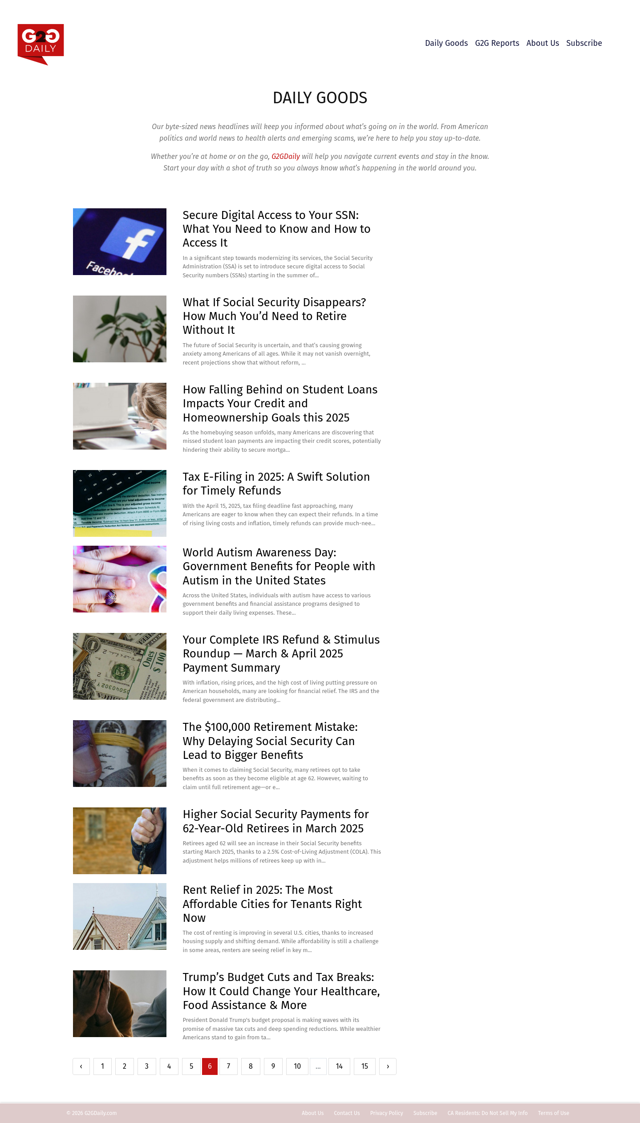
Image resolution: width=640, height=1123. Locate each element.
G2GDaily (286, 156)
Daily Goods (446, 43)
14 (339, 1066)
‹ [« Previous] (81, 1066)
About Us (543, 43)
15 (364, 1066)
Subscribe (584, 43)
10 (297, 1066)
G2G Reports (497, 43)
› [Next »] (388, 1066)
